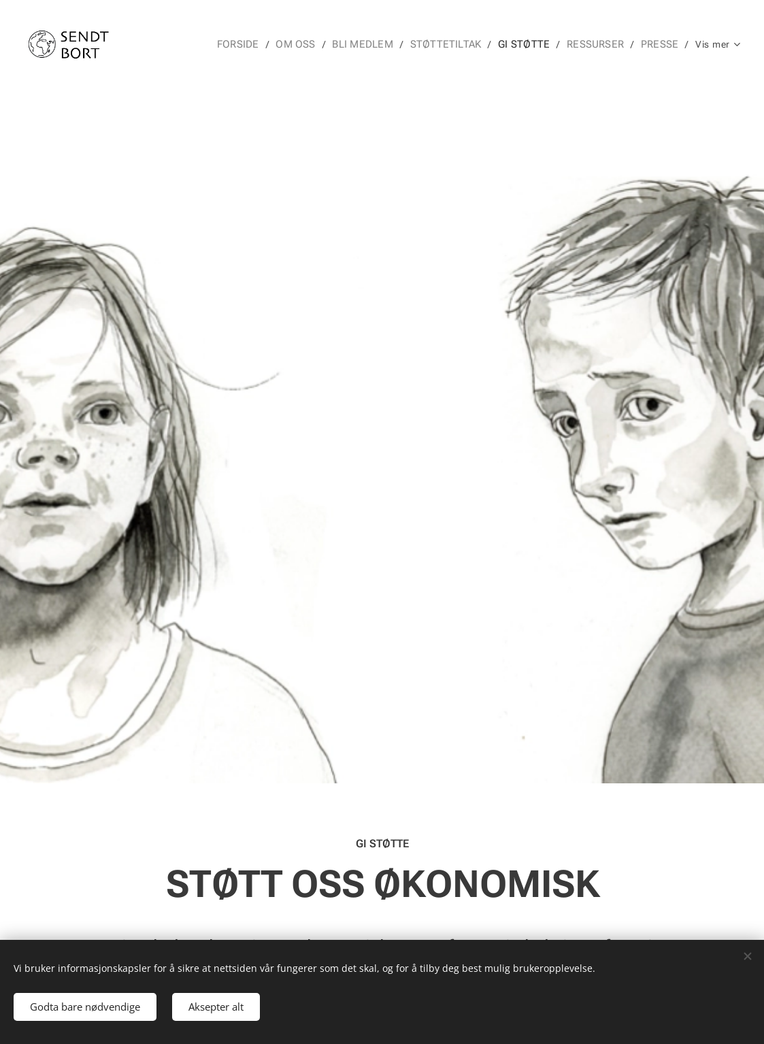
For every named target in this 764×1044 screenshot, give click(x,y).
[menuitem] (248, 44)
